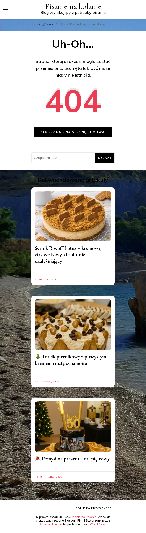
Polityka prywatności (94, 508)
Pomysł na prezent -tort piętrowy (72, 458)
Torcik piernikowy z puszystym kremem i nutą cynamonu (70, 359)
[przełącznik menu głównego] (5, 9)
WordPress (98, 524)
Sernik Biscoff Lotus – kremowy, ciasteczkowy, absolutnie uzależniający (68, 254)
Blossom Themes (51, 524)
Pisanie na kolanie (73, 6)
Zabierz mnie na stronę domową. (73, 132)
